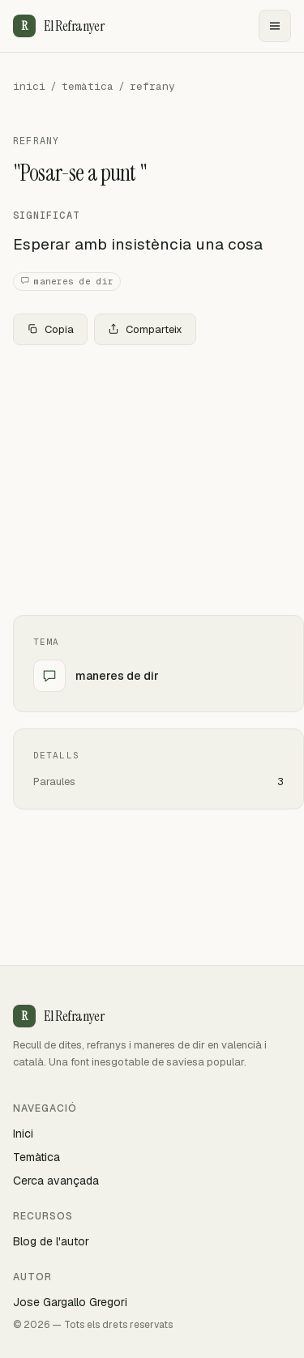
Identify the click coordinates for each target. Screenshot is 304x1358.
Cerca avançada (56, 1180)
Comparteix (145, 329)
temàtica (87, 86)
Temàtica (36, 1157)
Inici (23, 1133)
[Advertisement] (152, 480)
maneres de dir (66, 281)
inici (29, 86)
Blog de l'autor (51, 1241)
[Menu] (275, 26)
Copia (50, 329)
